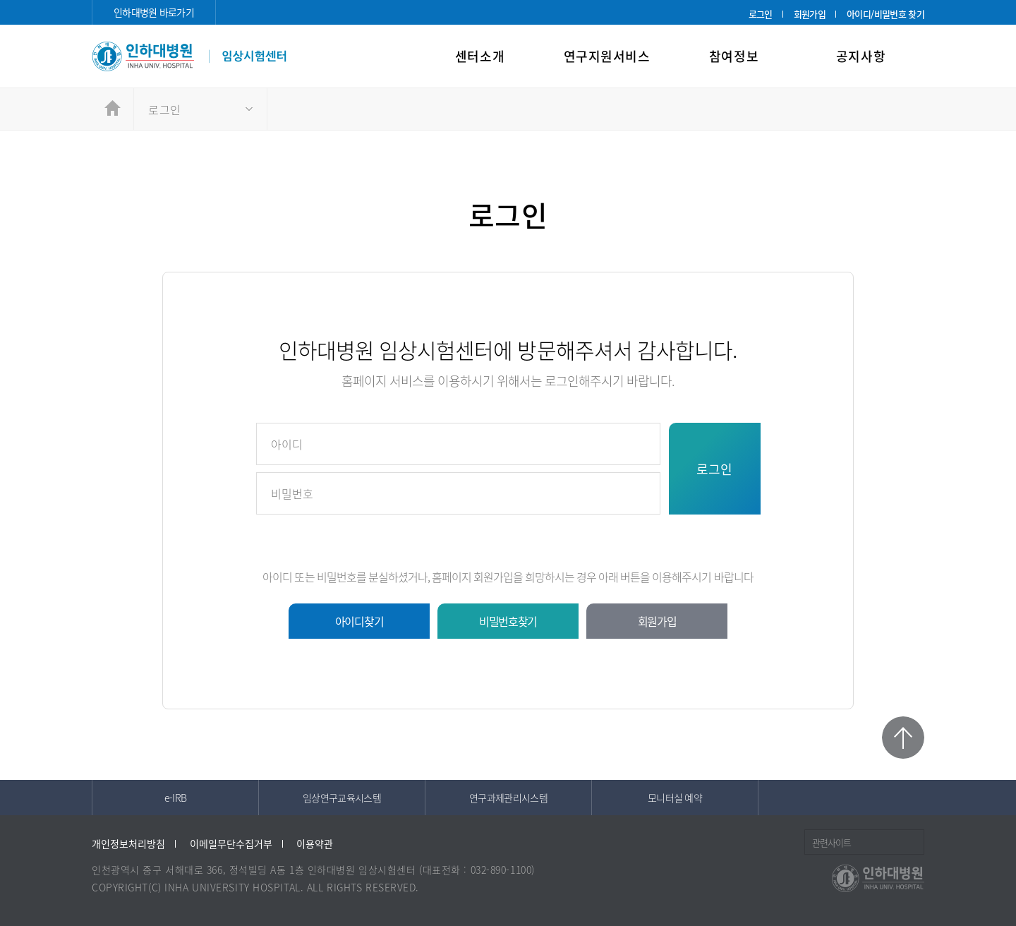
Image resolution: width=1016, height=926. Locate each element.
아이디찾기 (359, 621)
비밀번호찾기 (508, 621)
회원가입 (810, 13)
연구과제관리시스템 (508, 797)
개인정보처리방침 (128, 843)
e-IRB (175, 797)
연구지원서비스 (607, 56)
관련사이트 (831, 842)
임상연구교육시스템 (342, 797)
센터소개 (479, 56)
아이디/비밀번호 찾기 (885, 13)
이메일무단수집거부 (231, 843)
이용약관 (314, 843)
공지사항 (860, 56)
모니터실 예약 (675, 797)
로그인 (761, 13)
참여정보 (733, 56)
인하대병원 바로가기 (154, 12)
